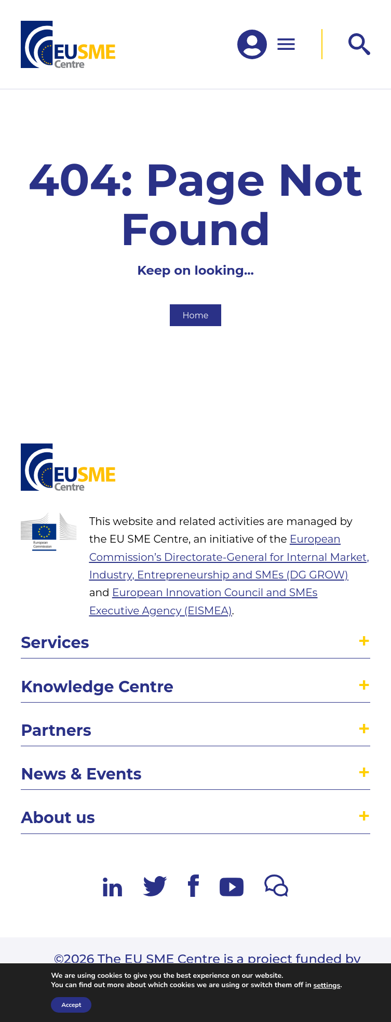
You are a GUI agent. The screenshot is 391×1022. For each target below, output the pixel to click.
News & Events (81, 774)
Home (196, 315)
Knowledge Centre (97, 686)
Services (55, 642)
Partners (56, 730)
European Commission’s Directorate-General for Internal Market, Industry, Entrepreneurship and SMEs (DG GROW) (229, 557)
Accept (71, 1005)
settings (326, 985)
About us (58, 817)
